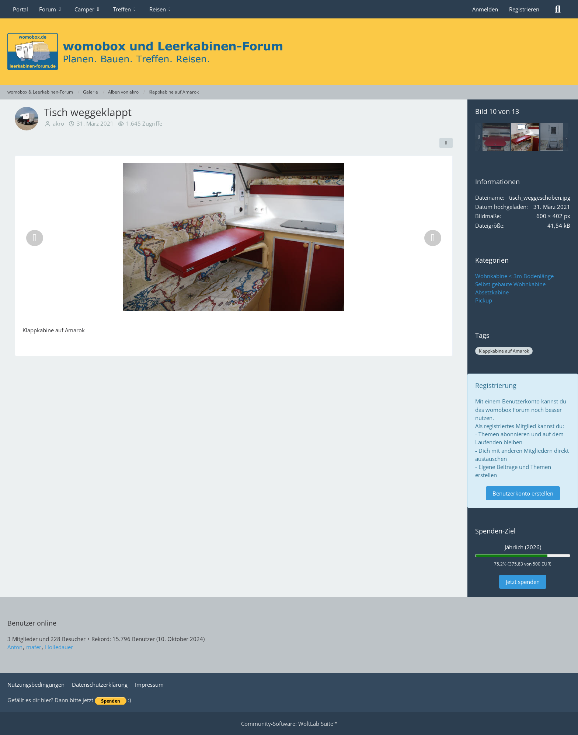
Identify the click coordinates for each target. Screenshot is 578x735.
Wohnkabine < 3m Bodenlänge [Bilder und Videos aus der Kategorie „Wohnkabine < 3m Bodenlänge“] (514, 276)
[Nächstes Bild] (432, 238)
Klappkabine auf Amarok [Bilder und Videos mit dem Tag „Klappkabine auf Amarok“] (504, 351)
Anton (14, 647)
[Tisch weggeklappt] (525, 137)
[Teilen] (446, 143)
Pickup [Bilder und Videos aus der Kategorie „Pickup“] (483, 300)
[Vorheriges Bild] (34, 238)
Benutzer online (31, 623)
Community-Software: (289, 723)
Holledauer (59, 647)
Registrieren (524, 9)
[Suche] (558, 9)
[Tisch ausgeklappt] (496, 137)
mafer (33, 647)
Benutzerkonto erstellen (522, 493)
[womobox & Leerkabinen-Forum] (289, 51)
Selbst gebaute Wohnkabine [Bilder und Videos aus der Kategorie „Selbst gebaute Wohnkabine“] (510, 284)
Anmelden (485, 9)
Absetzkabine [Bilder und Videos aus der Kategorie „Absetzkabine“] (492, 292)
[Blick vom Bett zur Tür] (554, 137)
